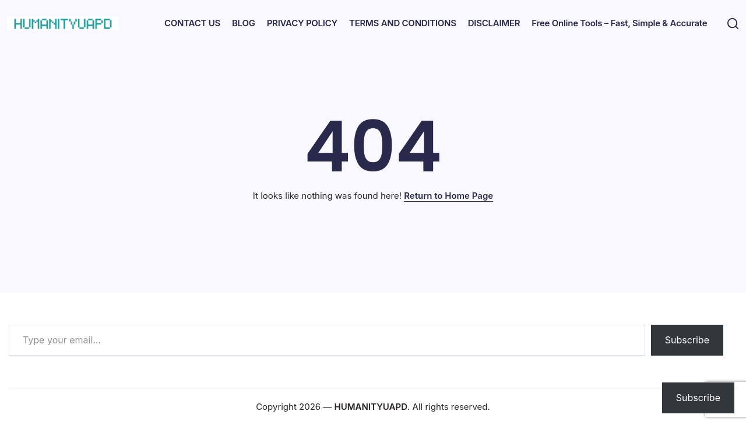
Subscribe (687, 340)
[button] (731, 23)
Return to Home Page (448, 195)
